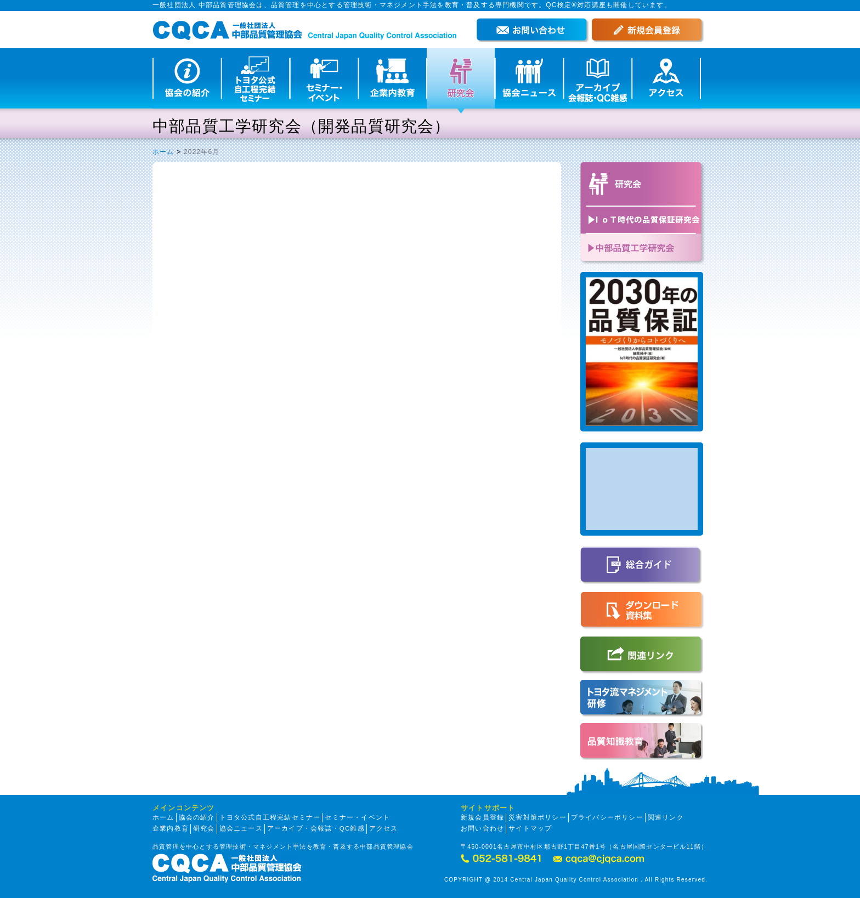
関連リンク (666, 817)
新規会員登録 (482, 817)
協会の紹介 (197, 817)
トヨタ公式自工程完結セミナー (270, 817)
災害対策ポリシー (537, 817)
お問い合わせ (482, 828)
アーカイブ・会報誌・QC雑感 (316, 828)
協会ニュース (241, 828)
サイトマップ (530, 828)
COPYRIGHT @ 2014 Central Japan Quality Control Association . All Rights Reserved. (576, 880)
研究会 (204, 828)
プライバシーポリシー (607, 817)
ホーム (163, 152)
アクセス (383, 828)
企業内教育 (170, 828)
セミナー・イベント (357, 817)
